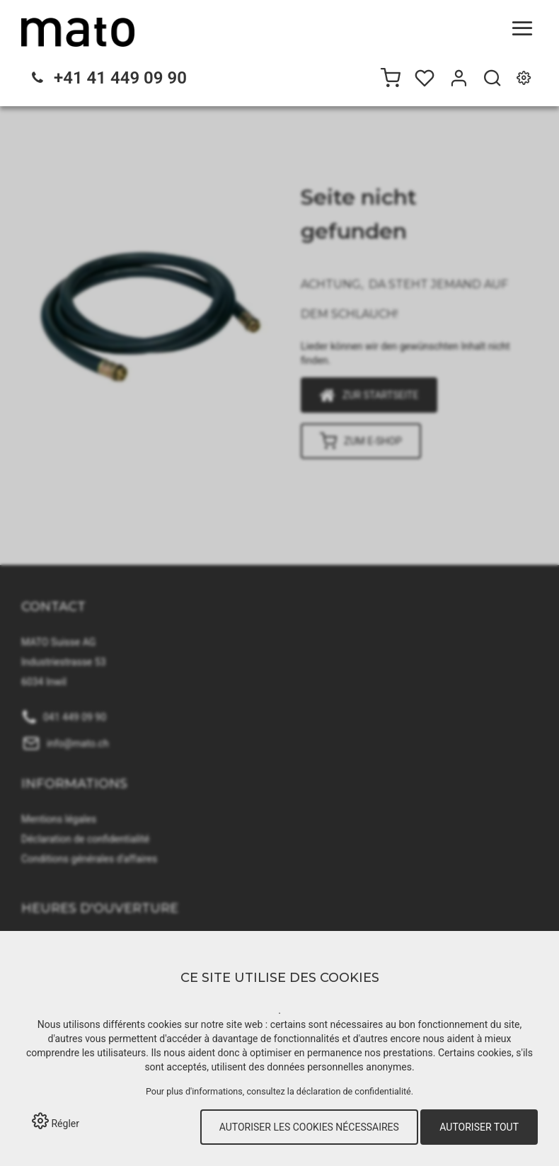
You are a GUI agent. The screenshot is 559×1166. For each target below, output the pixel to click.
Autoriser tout (479, 1127)
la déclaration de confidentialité (349, 1091)
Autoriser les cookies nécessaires (309, 1127)
